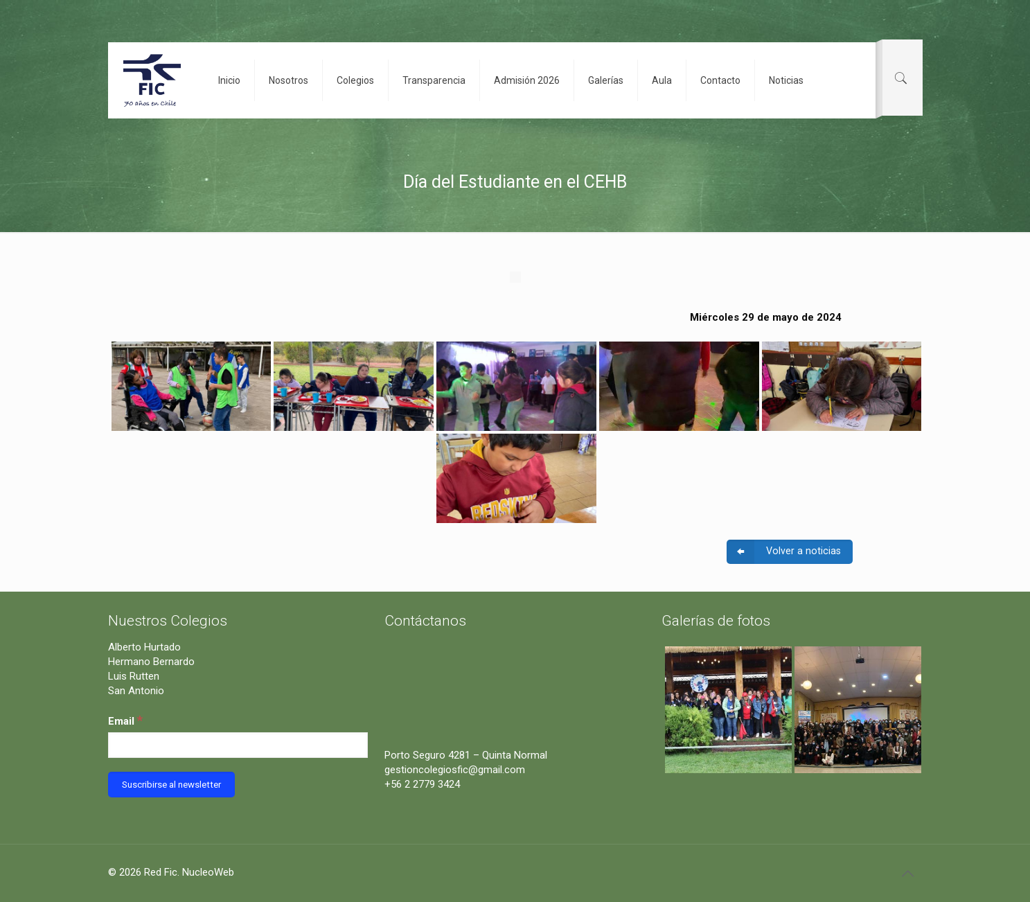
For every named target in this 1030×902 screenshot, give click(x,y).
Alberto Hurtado (144, 647)
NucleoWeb (208, 872)
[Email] (238, 745)
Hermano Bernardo (151, 661)
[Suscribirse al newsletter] (171, 784)
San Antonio (136, 690)
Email (125, 720)
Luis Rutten (133, 676)
